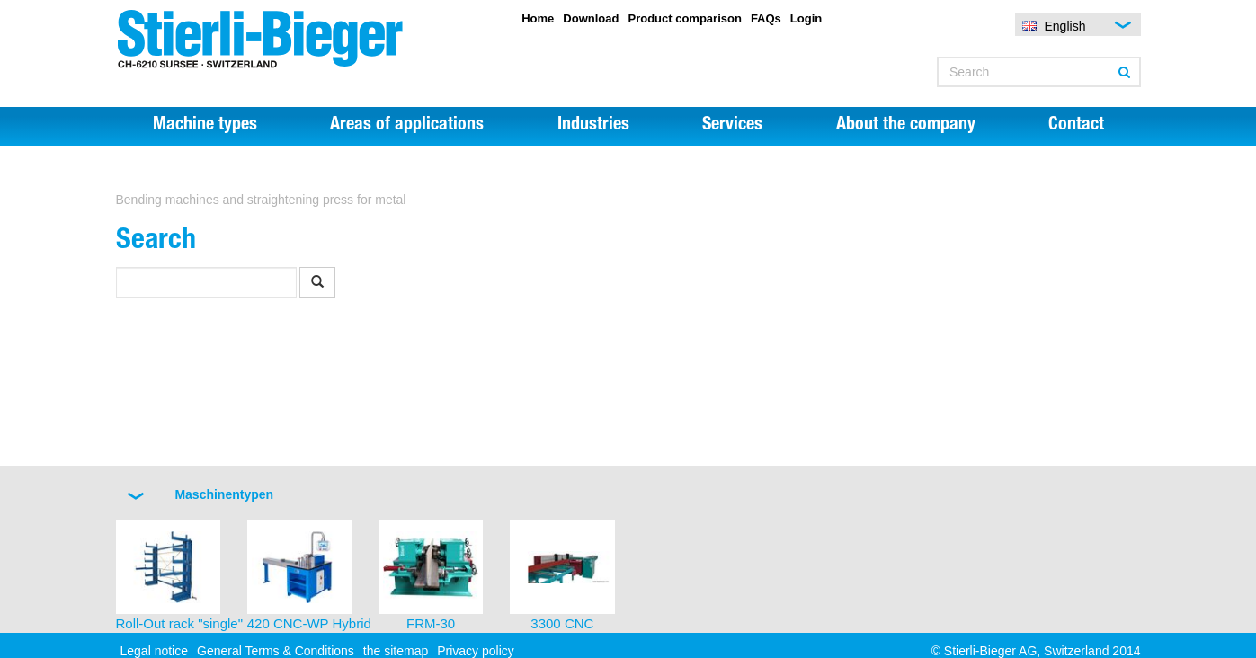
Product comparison (684, 18)
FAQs (766, 18)
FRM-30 (430, 623)
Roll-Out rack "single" (180, 623)
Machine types (205, 126)
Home (537, 18)
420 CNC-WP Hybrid (309, 623)
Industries (593, 126)
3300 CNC (561, 623)
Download (591, 18)
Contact (1076, 126)
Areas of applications (407, 126)
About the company (905, 126)
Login (806, 18)
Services (732, 126)
